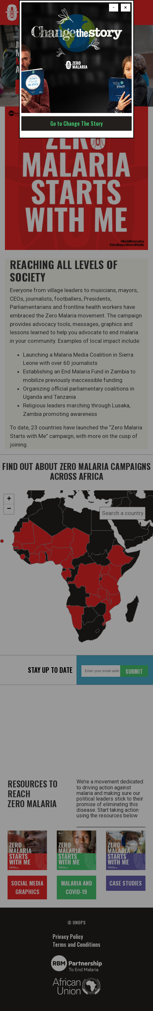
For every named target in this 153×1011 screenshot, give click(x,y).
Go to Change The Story (76, 123)
